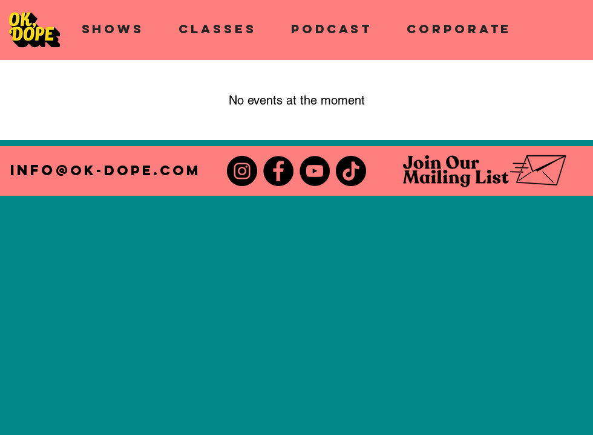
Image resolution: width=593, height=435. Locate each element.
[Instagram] (242, 171)
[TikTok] (351, 171)
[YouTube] (315, 171)
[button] (113, 28)
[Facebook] (278, 171)
